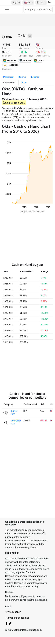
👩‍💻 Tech (38, 60)
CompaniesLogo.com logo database (24, 576)
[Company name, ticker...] (38, 9)
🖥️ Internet (25, 60)
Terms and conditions (17, 617)
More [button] (23, 82)
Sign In (16, 2)
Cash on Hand (9, 82)
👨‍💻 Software (9, 60)
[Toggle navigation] (7, 9)
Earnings (35, 77)
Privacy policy (13, 612)
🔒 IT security (10, 65)
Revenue (22, 77)
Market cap (8, 77)
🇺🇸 (27, 2)
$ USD (40, 2)
